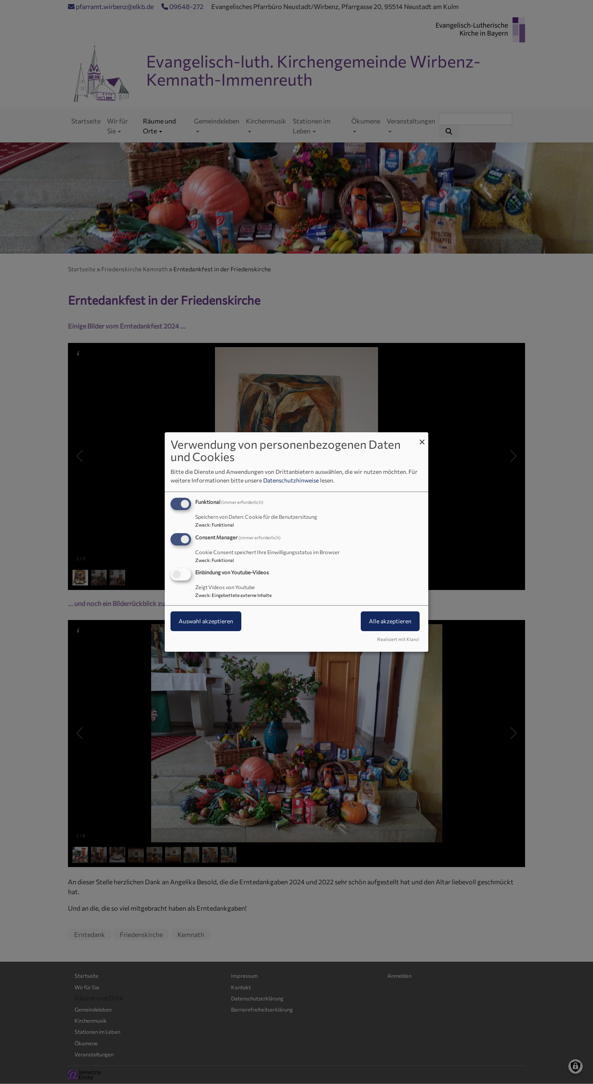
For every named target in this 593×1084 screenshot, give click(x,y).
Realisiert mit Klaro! (398, 639)
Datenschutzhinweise (291, 480)
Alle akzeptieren (390, 621)
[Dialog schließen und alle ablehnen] (422, 437)
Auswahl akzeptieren (206, 621)
